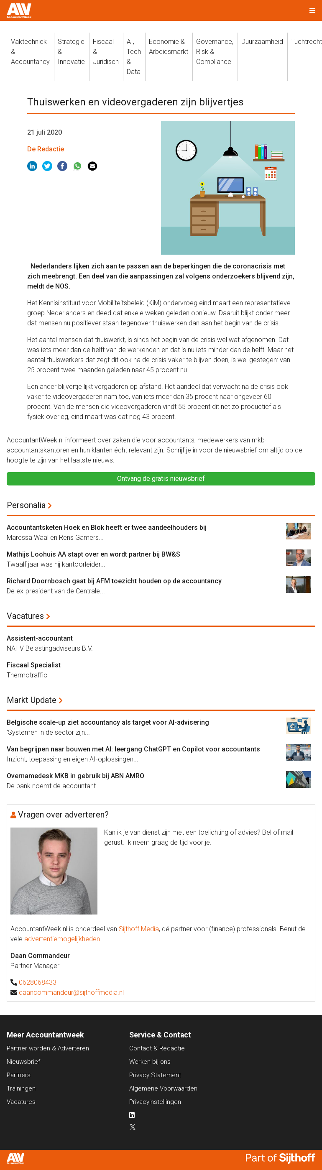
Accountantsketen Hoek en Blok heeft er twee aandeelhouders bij (107, 527)
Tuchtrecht (306, 42)
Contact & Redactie (157, 1048)
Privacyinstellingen (155, 1102)
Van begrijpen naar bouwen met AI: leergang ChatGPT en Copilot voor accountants (133, 749)
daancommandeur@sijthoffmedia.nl (71, 992)
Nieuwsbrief (23, 1061)
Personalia (26, 505)
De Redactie (45, 149)
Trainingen (21, 1088)
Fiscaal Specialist (34, 665)
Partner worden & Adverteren (48, 1048)
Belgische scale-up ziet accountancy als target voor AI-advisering (108, 722)
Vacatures (25, 616)
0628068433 (37, 982)
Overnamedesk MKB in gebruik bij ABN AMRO (75, 776)
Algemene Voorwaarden (163, 1088)
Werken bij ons (150, 1061)
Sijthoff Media (139, 929)
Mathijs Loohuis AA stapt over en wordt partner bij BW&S (93, 554)
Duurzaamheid (262, 42)
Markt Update (31, 700)
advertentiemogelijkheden (62, 939)
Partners (19, 1075)
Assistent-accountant (40, 638)
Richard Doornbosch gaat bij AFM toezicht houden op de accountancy (114, 581)
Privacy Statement (155, 1075)
